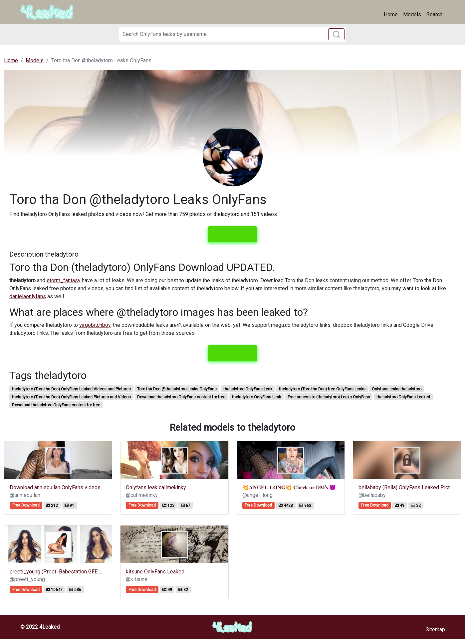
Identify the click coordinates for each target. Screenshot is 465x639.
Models (412, 14)
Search (434, 14)
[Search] (232, 34)
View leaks (232, 234)
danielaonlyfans (27, 296)
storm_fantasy (64, 280)
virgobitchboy (95, 325)
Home (391, 14)
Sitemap (435, 629)
